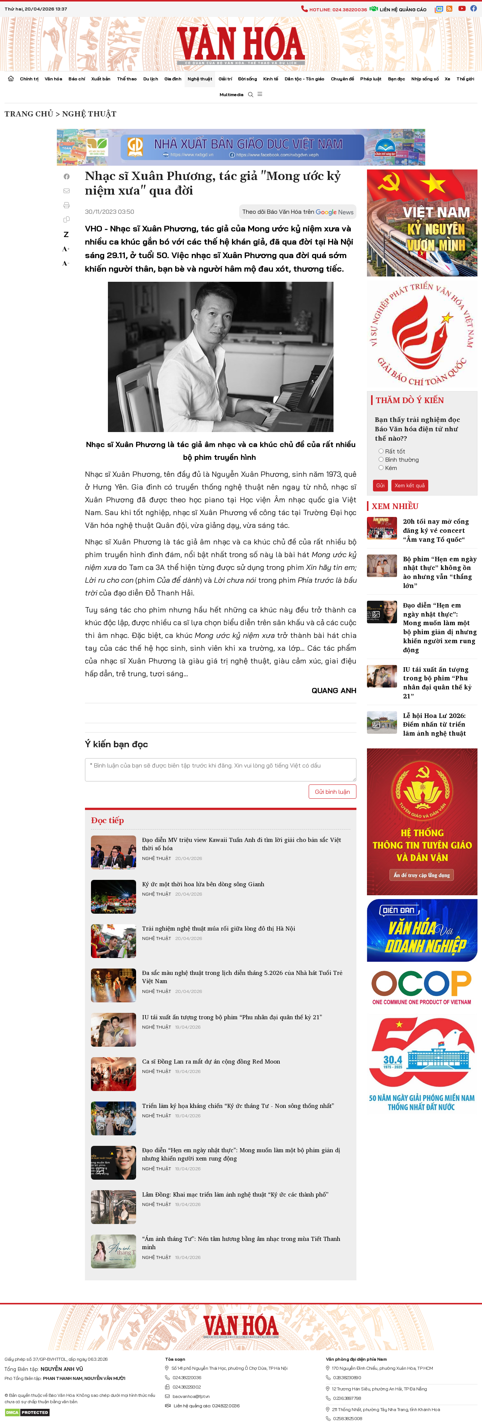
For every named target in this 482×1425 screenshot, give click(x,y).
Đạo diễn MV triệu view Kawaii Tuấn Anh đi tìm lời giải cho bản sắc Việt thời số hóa (241, 844)
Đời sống (247, 79)
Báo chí (76, 79)
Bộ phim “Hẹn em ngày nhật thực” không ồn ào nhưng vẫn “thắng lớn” (440, 572)
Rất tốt (392, 451)
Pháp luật (371, 79)
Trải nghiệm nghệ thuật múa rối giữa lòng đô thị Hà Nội (218, 928)
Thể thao (127, 79)
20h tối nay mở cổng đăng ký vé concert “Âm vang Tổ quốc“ (436, 530)
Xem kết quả (410, 485)
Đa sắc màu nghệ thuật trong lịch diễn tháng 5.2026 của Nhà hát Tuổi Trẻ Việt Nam (242, 977)
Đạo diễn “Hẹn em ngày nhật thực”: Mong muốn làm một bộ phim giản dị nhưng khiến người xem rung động (241, 1154)
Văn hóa (53, 79)
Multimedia (231, 94)
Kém (388, 467)
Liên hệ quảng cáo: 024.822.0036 (202, 1405)
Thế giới (465, 79)
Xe (447, 79)
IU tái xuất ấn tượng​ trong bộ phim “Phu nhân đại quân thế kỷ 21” (232, 1017)
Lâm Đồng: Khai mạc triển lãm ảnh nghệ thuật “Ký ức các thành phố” (235, 1194)
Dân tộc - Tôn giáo (304, 79)
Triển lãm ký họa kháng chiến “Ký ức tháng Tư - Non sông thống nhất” (238, 1106)
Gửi (380, 485)
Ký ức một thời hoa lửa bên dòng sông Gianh (203, 884)
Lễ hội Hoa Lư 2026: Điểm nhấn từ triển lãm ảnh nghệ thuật (434, 724)
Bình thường (399, 459)
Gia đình (172, 79)
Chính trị (29, 79)
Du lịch (150, 79)
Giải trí (225, 79)
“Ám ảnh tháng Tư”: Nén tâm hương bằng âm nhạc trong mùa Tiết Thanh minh (241, 1243)
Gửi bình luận (332, 791)
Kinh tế (270, 79)
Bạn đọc (396, 79)
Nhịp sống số (424, 79)
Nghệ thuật (200, 79)
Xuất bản (101, 79)
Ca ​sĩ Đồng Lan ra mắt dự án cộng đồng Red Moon (211, 1061)
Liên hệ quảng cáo (398, 9)
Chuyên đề (342, 79)
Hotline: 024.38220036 (334, 9)
